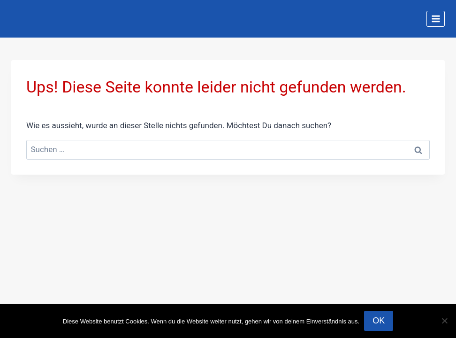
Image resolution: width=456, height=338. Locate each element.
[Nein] (444, 320)
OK (378, 320)
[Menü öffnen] (435, 18)
